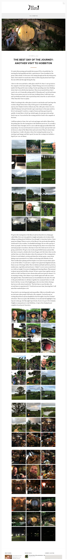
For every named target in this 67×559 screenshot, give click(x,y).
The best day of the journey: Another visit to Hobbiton (33, 63)
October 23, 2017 (33, 56)
